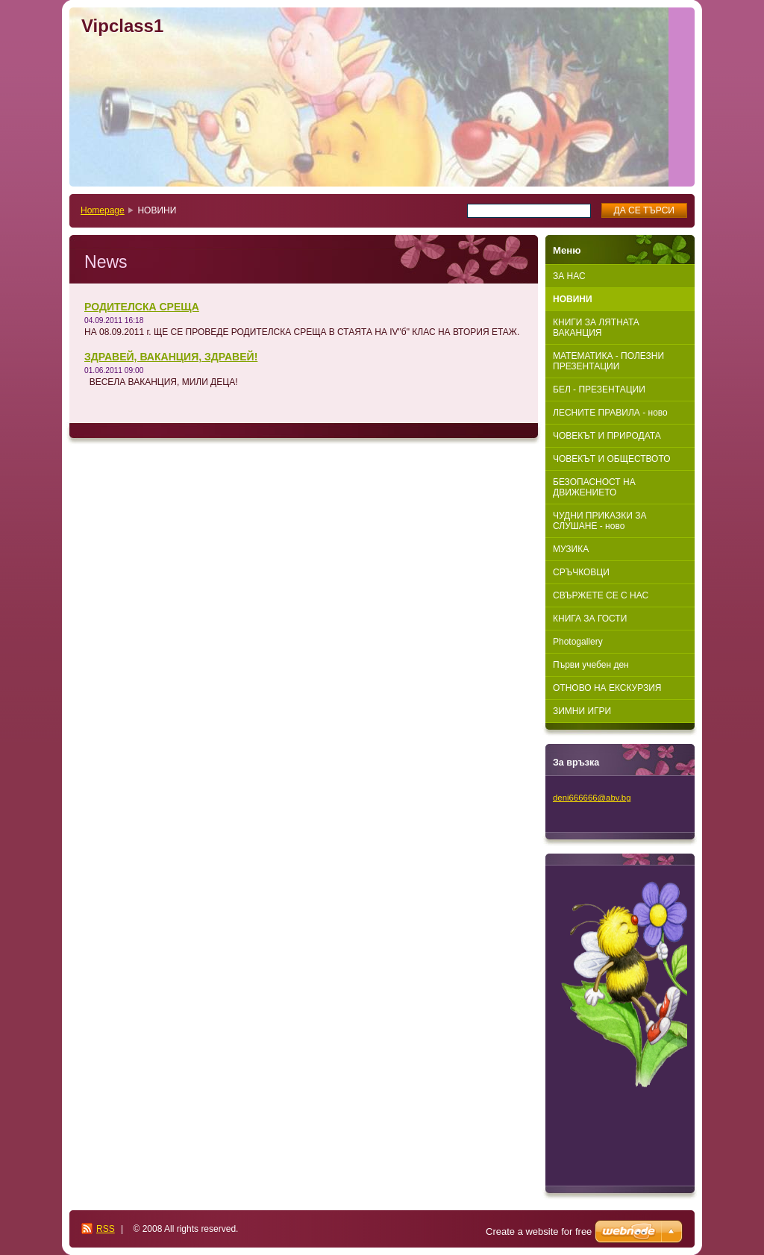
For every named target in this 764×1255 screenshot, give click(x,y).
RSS (105, 1229)
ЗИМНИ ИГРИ (582, 711)
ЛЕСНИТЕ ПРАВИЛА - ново (610, 412)
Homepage (103, 210)
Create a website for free (539, 1231)
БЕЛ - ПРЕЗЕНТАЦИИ (599, 389)
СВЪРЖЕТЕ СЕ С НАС (600, 595)
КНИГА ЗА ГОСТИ (590, 618)
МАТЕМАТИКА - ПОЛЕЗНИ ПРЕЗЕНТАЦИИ (608, 361)
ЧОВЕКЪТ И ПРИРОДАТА (607, 436)
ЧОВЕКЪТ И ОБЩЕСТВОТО (612, 459)
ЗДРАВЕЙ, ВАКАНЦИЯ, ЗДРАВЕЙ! (170, 357)
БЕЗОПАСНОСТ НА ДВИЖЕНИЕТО (594, 487)
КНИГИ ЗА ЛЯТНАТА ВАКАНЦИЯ (596, 327)
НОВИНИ (572, 299)
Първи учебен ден (591, 665)
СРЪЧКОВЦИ (581, 572)
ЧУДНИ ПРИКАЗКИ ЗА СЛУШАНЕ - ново (599, 520)
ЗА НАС (569, 276)
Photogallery (578, 641)
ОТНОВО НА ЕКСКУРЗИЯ (607, 688)
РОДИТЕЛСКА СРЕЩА (141, 307)
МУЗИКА (571, 549)
